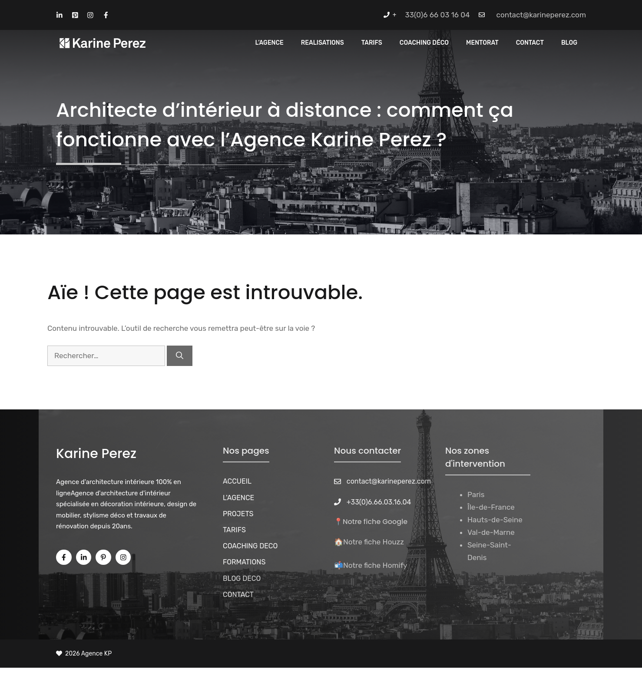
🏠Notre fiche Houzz (369, 541)
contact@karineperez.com (541, 14)
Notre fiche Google (375, 522)
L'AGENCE (238, 498)
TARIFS (234, 530)
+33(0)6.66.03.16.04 (379, 502)
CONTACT (530, 42)
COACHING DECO (250, 546)
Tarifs (371, 42)
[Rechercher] (179, 356)
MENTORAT (482, 42)
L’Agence (269, 42)
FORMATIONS (244, 562)
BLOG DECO (242, 578)
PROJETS (238, 514)
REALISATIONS (322, 42)
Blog (569, 42)
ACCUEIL (237, 481)
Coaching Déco (424, 42)
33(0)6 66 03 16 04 (437, 14)
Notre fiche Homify (375, 565)
